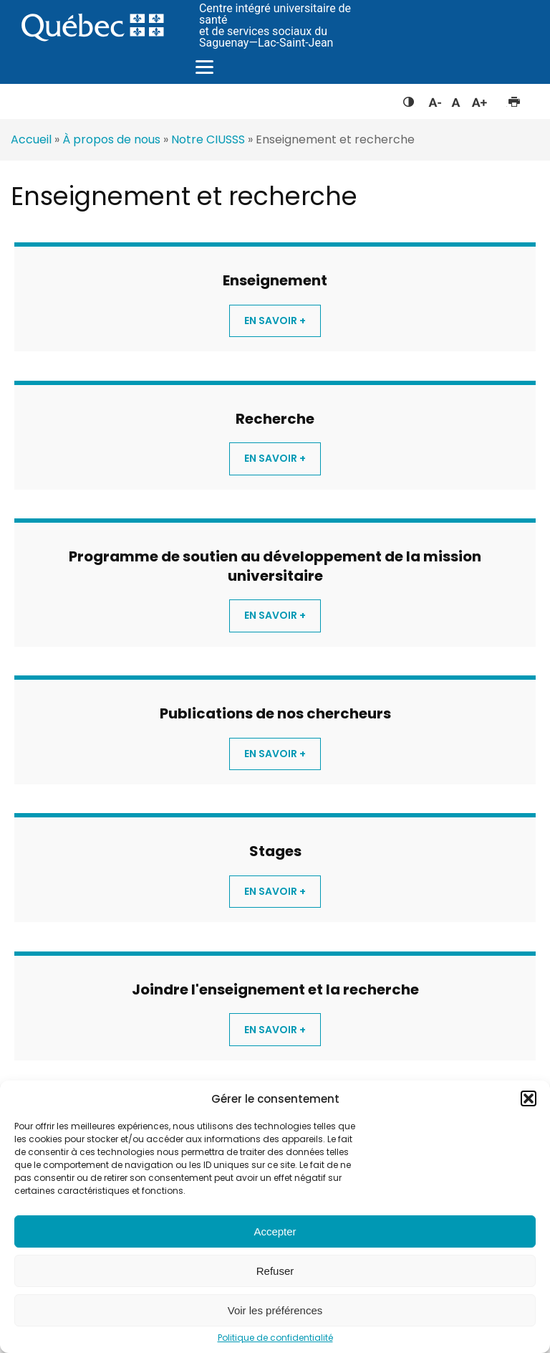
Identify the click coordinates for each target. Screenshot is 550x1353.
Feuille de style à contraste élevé (408, 99)
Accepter (275, 1231)
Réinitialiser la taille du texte (456, 99)
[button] (528, 1098)
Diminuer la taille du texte (434, 100)
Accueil (31, 139)
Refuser (275, 1271)
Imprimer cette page (513, 99)
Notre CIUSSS (208, 139)
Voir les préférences (275, 1310)
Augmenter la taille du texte (479, 99)
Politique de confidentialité (275, 1338)
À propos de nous (111, 139)
